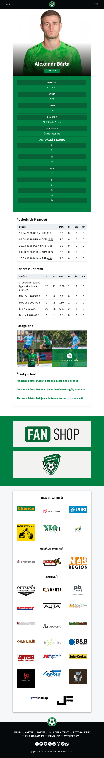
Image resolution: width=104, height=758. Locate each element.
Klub (17, 732)
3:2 (50, 252)
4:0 (50, 258)
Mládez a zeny (59, 732)
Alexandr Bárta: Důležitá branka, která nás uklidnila (47, 380)
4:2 (49, 245)
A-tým (29, 732)
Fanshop (54, 736)
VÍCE (96, 4)
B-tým (41, 732)
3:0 (50, 233)
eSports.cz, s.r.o (69, 751)
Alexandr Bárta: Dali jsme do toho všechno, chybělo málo (50, 398)
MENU (8, 4)
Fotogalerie (81, 732)
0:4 (50, 239)
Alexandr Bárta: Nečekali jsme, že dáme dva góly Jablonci (51, 389)
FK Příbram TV (34, 736)
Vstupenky (71, 736)
